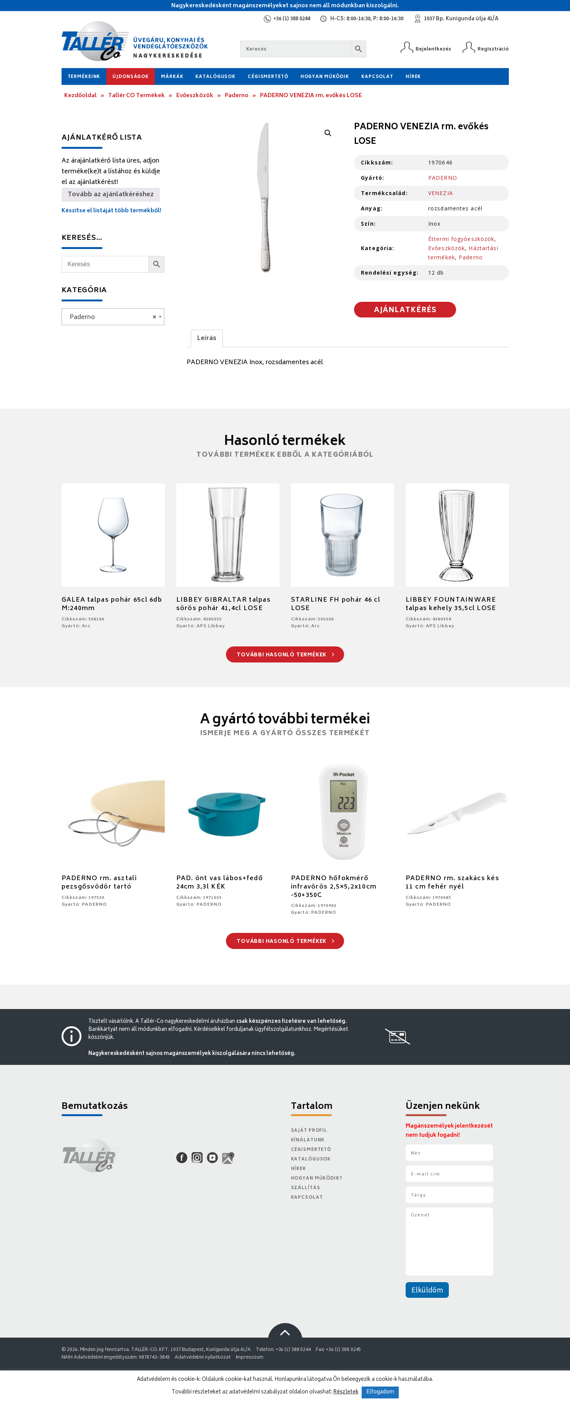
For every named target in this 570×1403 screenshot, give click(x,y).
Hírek (413, 77)
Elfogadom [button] (380, 1392)
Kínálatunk (308, 1140)
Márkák (172, 77)
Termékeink (84, 77)
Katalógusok (215, 77)
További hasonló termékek (285, 655)
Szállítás (305, 1188)
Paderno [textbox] (110, 317)
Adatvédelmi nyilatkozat (203, 1358)
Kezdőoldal (80, 96)
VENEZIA (440, 193)
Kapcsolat (377, 77)
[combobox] (113, 316)
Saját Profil (309, 1130)
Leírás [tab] (206, 338)
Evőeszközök (194, 96)
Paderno (236, 96)
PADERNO (442, 177)
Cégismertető (268, 77)
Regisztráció (493, 49)
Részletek (346, 1392)
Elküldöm (427, 1291)
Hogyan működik (324, 77)
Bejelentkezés (433, 49)
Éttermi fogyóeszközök (461, 239)
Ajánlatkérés (405, 310)
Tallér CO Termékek (136, 96)
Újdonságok (130, 77)
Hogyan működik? (316, 1178)
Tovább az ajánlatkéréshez (111, 194)
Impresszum (249, 1358)
